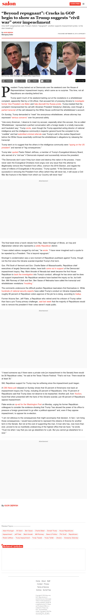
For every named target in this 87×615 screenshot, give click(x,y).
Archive (38, 590)
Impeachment (7, 534)
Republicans (73, 534)
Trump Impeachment (22, 538)
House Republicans (66, 531)
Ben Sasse (29, 531)
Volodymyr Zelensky (71, 538)
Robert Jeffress (8, 538)
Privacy (46, 584)
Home (38, 581)
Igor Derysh (8, 32)
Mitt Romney (39, 534)
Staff (48, 581)
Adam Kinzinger (8, 531)
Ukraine (59, 538)
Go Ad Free (47, 590)
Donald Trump (52, 531)
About (43, 581)
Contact (39, 584)
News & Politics (51, 534)
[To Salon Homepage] (9, 3)
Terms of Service (43, 587)
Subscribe (75, 4)
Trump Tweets (37, 538)
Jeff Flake (17, 534)
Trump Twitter (49, 538)
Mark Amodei (28, 534)
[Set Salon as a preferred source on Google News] (80, 80)
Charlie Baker (40, 531)
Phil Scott (62, 534)
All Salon (19, 531)
